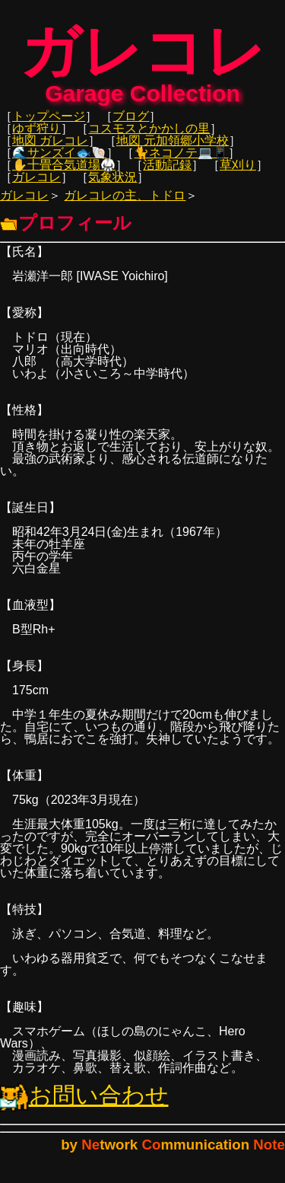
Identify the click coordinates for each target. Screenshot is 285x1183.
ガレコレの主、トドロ (124, 202)
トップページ (48, 123)
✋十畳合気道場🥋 (64, 172)
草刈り (238, 172)
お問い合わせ (84, 1102)
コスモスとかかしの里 (149, 135)
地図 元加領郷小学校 (172, 148)
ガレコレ (36, 184)
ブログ (130, 123)
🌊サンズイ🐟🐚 (59, 160)
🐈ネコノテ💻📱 (181, 160)
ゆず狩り (36, 135)
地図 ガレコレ (50, 148)
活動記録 (167, 172)
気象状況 (112, 184)
